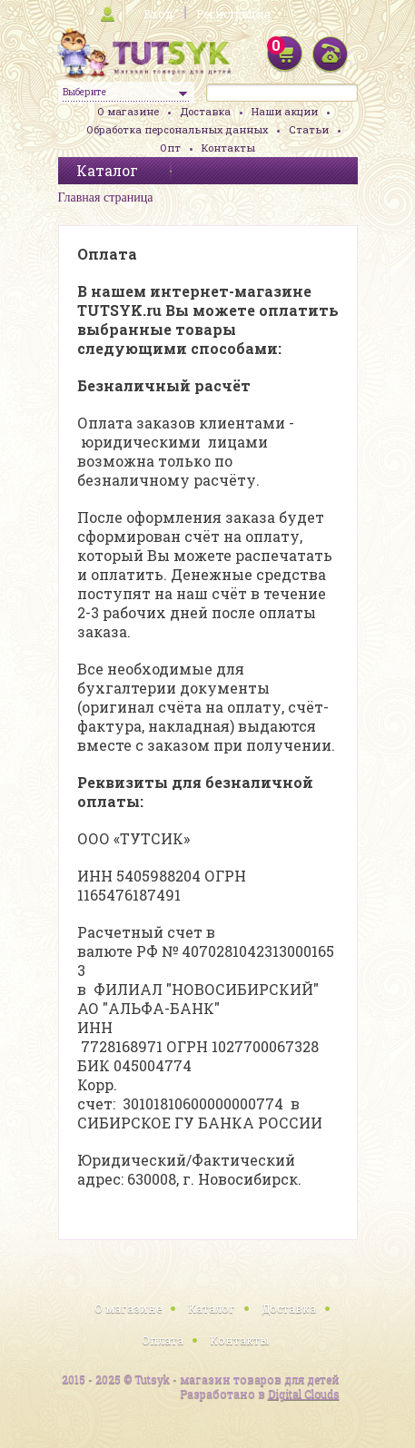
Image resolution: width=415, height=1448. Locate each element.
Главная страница (105, 197)
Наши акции (285, 111)
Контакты (228, 147)
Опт (170, 147)
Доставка (205, 111)
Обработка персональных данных (177, 129)
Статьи (309, 129)
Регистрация (233, 13)
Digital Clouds (304, 1393)
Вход (158, 13)
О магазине (128, 111)
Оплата (162, 1340)
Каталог (211, 1308)
